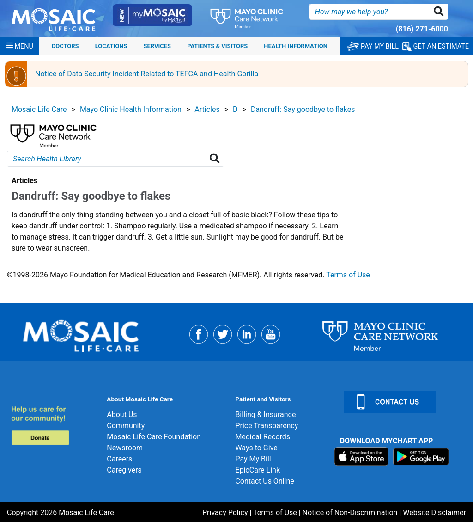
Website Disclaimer (434, 512)
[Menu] (19, 46)
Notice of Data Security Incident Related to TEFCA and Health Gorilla (146, 73)
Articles (206, 109)
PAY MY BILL (373, 46)
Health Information (295, 46)
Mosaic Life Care (39, 109)
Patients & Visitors (217, 46)
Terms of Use (348, 274)
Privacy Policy (225, 512)
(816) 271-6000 (422, 29)
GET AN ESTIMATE (435, 46)
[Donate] (53, 425)
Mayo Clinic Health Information (131, 109)
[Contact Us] (403, 402)
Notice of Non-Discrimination (350, 512)
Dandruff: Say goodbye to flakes (303, 109)
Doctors (65, 46)
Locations (111, 46)
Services (157, 46)
